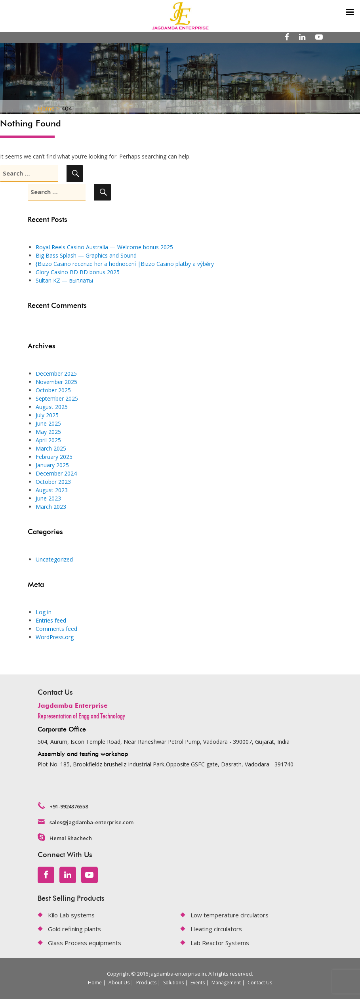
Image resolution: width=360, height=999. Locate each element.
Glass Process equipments (84, 943)
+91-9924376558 (69, 806)
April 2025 (48, 440)
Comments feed (56, 628)
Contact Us (260, 982)
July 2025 (47, 415)
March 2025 (51, 448)
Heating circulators (216, 929)
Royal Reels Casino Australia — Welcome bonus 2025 (104, 247)
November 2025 (56, 382)
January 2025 (52, 465)
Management (226, 982)
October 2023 (53, 481)
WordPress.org (55, 637)
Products (146, 982)
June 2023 (48, 498)
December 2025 (56, 373)
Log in (43, 612)
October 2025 (53, 390)
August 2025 (52, 407)
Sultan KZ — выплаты (64, 280)
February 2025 (54, 456)
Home (95, 982)
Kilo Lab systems (71, 915)
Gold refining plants (74, 929)
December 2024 (56, 473)
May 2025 (48, 432)
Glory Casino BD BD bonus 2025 (78, 272)
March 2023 (51, 506)
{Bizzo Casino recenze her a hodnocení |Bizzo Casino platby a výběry (125, 263)
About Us (119, 982)
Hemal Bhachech (71, 838)
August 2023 (52, 490)
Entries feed (51, 620)
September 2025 (57, 398)
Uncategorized (54, 559)
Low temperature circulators (229, 915)
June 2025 (48, 423)
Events (197, 982)
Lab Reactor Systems (219, 943)
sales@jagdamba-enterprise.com (91, 822)
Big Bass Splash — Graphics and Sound (86, 255)
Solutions (173, 982)
